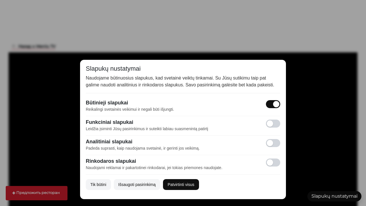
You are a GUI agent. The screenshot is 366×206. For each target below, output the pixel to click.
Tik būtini (98, 184)
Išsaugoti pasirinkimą (137, 184)
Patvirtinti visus (181, 184)
